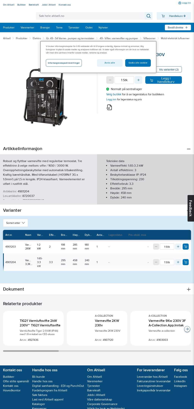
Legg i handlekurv (162, 80)
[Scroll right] (187, 329)
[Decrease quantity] (110, 80)
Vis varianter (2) (169, 69)
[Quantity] (124, 80)
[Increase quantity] (138, 80)
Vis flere (97, 198)
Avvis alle (110, 63)
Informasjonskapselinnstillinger (64, 63)
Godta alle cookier (138, 63)
